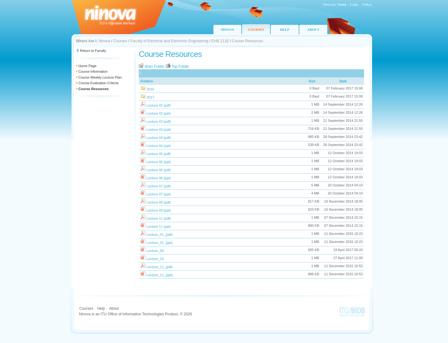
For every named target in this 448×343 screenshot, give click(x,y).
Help (101, 308)
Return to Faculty (93, 51)
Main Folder (152, 66)
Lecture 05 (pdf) (159, 154)
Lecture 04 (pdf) (159, 137)
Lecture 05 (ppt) (159, 162)
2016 (150, 89)
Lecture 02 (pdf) (159, 105)
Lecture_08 (155, 251)
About (114, 308)
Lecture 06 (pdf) (159, 170)
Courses (120, 41)
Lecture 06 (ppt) (159, 178)
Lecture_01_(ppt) (160, 243)
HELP (284, 29)
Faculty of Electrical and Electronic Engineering (169, 41)
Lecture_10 (155, 259)
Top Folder (177, 66)
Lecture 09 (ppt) (159, 210)
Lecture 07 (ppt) (159, 194)
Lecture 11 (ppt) (159, 226)
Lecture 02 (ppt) (159, 113)
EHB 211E (220, 41)
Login (354, 4)
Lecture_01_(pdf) (160, 234)
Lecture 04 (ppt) (159, 146)
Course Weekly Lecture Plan (100, 77)
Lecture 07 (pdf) (159, 186)
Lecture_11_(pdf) (160, 267)
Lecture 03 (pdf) (159, 121)
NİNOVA (227, 29)
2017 (150, 97)
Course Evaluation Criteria (98, 83)
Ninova (104, 41)
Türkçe (367, 4)
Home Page (87, 66)
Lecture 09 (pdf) (159, 202)
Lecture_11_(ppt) (160, 275)
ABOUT (313, 29)
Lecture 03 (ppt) (159, 129)
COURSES (256, 29)
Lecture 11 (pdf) (159, 218)
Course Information (93, 71)
